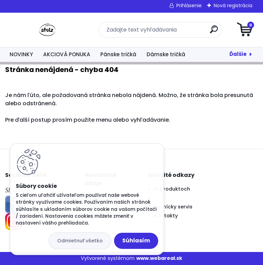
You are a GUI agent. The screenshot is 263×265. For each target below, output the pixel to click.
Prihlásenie (189, 5)
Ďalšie (238, 54)
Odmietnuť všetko (80, 240)
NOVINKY (21, 54)
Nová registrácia (233, 5)
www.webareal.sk (159, 258)
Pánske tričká (118, 54)
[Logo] (47, 30)
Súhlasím (136, 240)
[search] (214, 32)
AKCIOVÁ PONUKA (66, 54)
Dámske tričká (166, 54)
